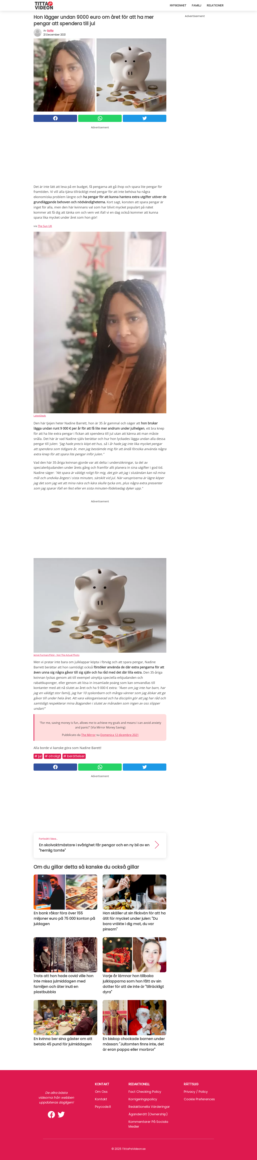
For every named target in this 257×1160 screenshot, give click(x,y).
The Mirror (88, 735)
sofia (50, 30)
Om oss (101, 1091)
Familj (196, 5)
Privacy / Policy (196, 1091)
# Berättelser (74, 756)
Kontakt (101, 1099)
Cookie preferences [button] (199, 1099)
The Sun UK (45, 226)
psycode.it (103, 1106)
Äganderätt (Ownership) (148, 1114)
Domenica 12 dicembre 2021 (119, 735)
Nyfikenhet (178, 5)
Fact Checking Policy (144, 1091)
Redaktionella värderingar (149, 1106)
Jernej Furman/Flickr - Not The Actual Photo (56, 655)
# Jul (38, 756)
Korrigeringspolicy (142, 1099)
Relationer (215, 5)
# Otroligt (52, 756)
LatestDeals (40, 415)
